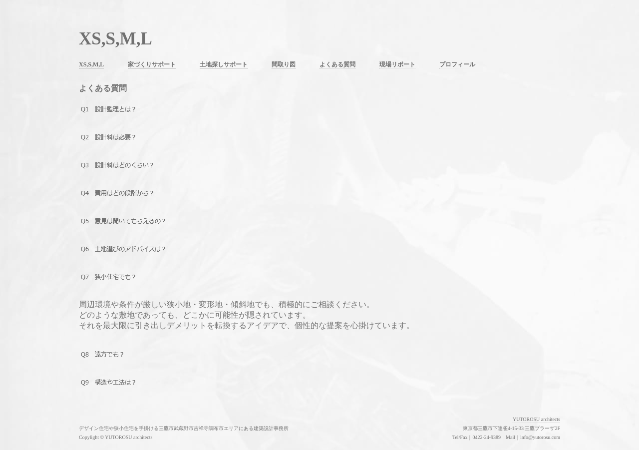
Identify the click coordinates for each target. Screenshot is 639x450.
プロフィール (457, 64)
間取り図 (284, 64)
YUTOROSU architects (536, 419)
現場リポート (397, 64)
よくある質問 (337, 64)
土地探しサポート (224, 64)
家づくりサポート (152, 64)
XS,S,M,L (91, 64)
